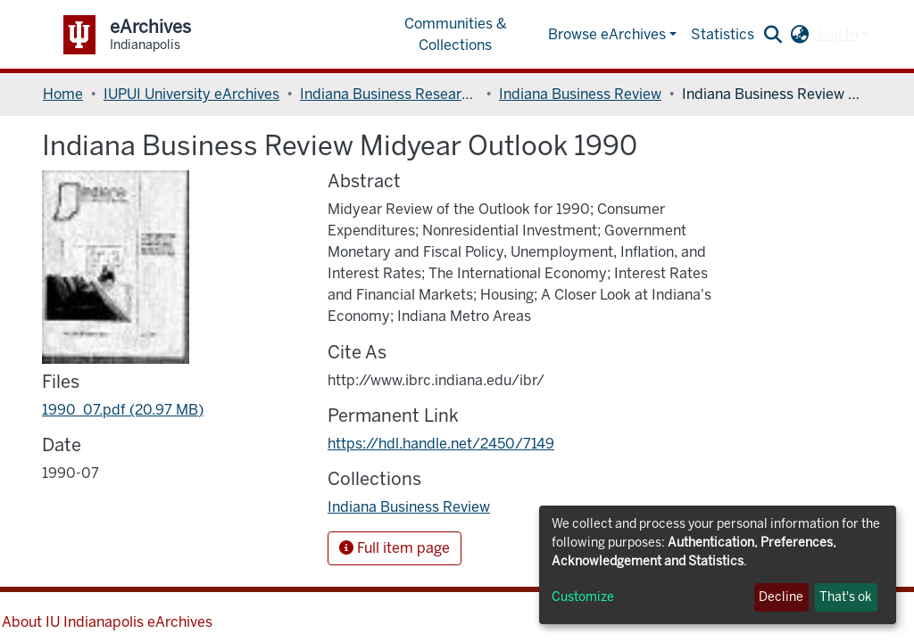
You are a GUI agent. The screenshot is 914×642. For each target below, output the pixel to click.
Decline (781, 597)
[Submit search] (773, 34)
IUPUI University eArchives (191, 94)
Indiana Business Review (580, 94)
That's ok (845, 597)
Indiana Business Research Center (389, 94)
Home (63, 94)
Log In (838, 34)
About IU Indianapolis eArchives (107, 621)
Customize (583, 597)
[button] (800, 34)
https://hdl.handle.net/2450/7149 (441, 443)
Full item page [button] (394, 547)
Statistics (722, 34)
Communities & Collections (455, 34)
